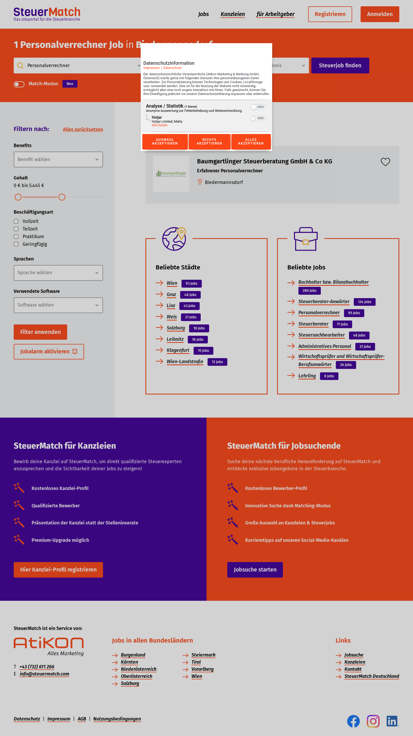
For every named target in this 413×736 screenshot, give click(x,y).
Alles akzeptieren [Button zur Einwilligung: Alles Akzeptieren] (251, 148)
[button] (253, 113)
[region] (206, 122)
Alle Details (160, 131)
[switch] (258, 112)
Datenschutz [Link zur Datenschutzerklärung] (172, 70)
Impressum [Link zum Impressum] (151, 70)
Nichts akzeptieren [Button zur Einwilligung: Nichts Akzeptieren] (209, 148)
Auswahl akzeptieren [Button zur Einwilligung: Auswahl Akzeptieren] (165, 148)
